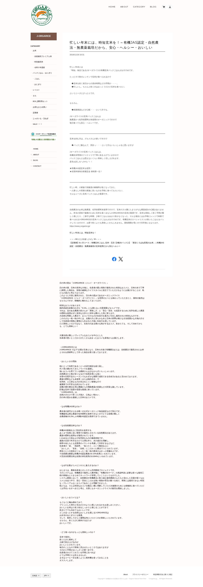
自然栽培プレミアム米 (43, 56)
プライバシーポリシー (140, 574)
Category (139, 6)
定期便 (35, 113)
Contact (37, 166)
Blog (153, 6)
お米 (34, 50)
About (124, 6)
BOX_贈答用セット (40, 101)
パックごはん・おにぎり (42, 73)
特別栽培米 (38, 62)
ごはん (37, 79)
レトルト (36, 90)
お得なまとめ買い (40, 107)
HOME (35, 149)
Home (112, 6)
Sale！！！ (37, 124)
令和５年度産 (39, 67)
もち (34, 96)
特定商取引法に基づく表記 (162, 574)
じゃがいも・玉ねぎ (40, 118)
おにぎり (37, 84)
